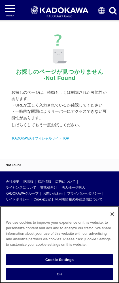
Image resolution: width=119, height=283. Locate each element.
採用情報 (44, 182)
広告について (65, 182)
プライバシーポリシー (84, 193)
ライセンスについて (21, 188)
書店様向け (48, 188)
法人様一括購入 (73, 188)
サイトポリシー (17, 199)
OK (59, 274)
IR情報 (28, 182)
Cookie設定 (42, 199)
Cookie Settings (59, 260)
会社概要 (12, 182)
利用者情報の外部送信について (79, 199)
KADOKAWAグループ (22, 193)
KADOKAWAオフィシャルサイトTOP (40, 138)
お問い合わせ (53, 193)
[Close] (112, 214)
